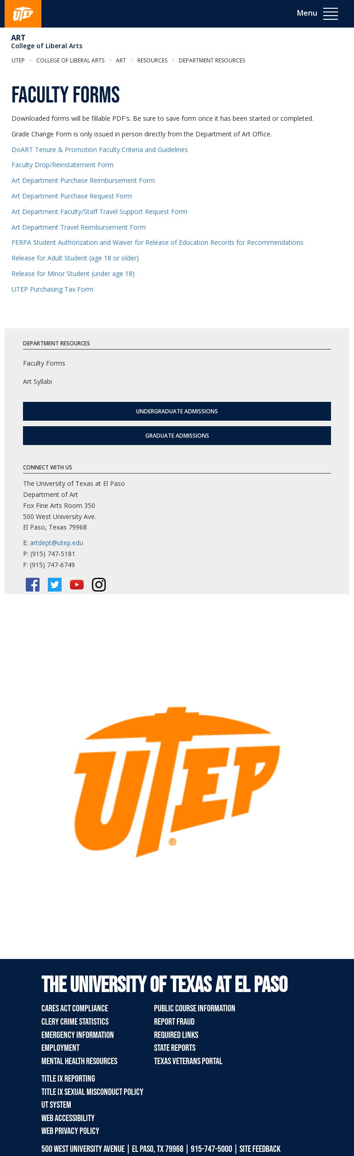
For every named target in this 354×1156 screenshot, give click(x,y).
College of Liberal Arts (46, 45)
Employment (60, 1048)
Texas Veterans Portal (188, 1061)
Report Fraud (174, 1021)
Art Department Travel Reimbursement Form (78, 227)
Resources (151, 60)
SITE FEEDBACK (260, 1149)
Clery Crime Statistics (74, 1021)
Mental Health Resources (79, 1061)
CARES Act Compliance (74, 1008)
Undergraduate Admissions (177, 411)
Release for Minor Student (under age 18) (73, 273)
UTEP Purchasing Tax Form (52, 289)
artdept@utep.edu (56, 542)
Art (18, 38)
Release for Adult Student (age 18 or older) (75, 258)
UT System (56, 1105)
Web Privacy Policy (70, 1131)
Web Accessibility (68, 1118)
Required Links (176, 1035)
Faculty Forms (44, 363)
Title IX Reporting (68, 1078)
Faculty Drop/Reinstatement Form (62, 164)
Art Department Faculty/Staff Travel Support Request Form (99, 211)
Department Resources (211, 60)
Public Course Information (194, 1008)
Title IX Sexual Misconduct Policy (92, 1092)
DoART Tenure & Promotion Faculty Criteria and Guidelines (99, 149)
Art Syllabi (37, 381)
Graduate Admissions (177, 436)
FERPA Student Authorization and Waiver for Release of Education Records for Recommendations (157, 242)
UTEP (18, 60)
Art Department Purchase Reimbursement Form (83, 180)
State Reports (174, 1048)
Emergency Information (77, 1035)
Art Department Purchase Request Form (71, 196)
